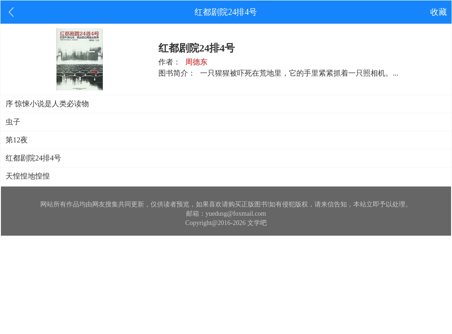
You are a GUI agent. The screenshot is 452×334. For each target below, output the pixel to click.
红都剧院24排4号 (33, 158)
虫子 (13, 122)
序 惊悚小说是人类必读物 (47, 104)
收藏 (438, 12)
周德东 (196, 62)
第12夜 (17, 140)
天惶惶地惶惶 (28, 176)
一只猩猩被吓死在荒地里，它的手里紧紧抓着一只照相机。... (299, 73)
